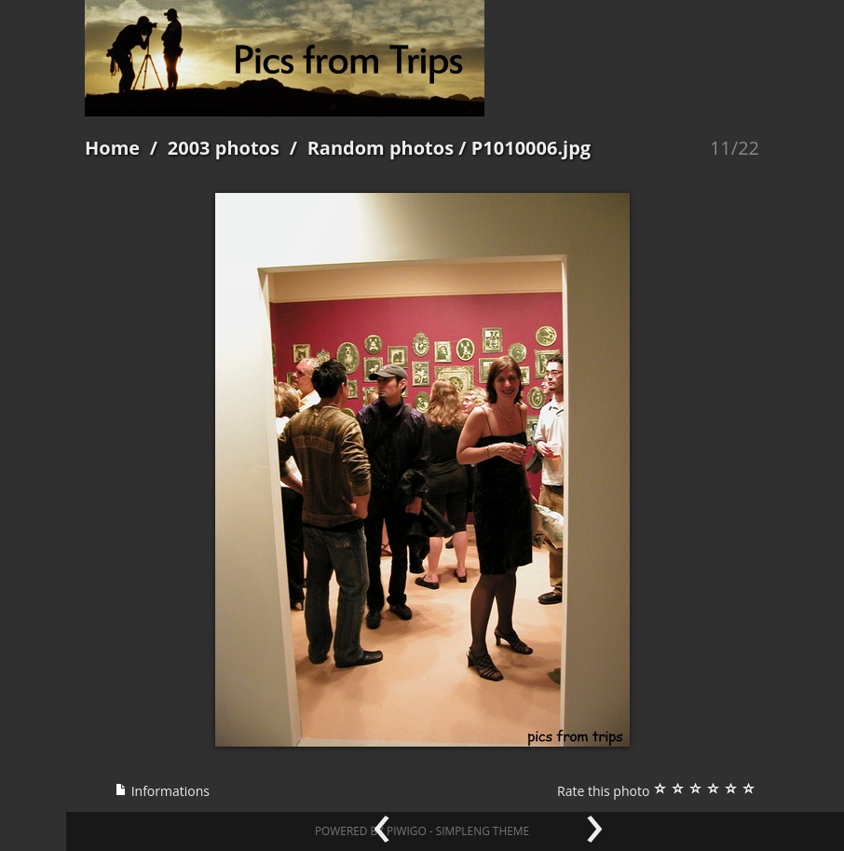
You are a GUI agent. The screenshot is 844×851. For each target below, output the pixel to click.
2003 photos (223, 147)
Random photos (381, 147)
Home (112, 147)
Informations (162, 791)
